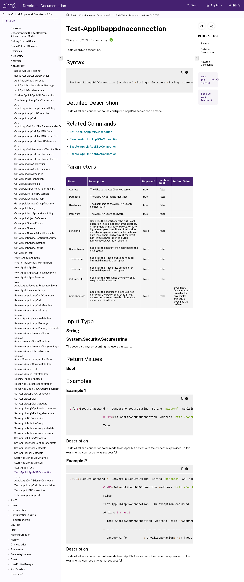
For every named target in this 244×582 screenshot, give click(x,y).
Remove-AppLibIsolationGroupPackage (36, 346)
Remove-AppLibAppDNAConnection (34, 295)
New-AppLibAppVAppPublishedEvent (35, 272)
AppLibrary (17, 66)
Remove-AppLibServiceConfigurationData (33, 358)
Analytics (16, 60)
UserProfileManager (22, 564)
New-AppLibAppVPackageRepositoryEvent (35, 284)
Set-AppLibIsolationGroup (28, 423)
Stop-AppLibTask (24, 467)
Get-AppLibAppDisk (25, 118)
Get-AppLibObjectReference (30, 218)
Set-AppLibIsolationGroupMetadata (34, 428)
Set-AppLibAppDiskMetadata (30, 403)
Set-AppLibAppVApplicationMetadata (35, 408)
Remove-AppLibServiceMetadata (33, 364)
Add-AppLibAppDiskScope (29, 80)
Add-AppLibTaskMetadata (29, 90)
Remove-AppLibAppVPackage (31, 323)
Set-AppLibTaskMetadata (28, 453)
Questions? (17, 574)
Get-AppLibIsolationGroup (29, 198)
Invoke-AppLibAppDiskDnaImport (33, 262)
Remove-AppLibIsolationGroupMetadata (32, 340)
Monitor (15, 539)
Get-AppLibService (25, 228)
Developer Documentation (44, 6)
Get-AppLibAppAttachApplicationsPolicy (34, 107)
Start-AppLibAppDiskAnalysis (31, 457)
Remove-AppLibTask (26, 369)
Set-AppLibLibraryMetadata (30, 438)
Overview (16, 28)
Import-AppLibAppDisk (27, 257)
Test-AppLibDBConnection (29, 490)
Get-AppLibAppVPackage (28, 174)
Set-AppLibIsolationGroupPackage (34, 433)
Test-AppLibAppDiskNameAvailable (34, 485)
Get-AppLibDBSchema (27, 183)
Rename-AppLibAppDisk (28, 379)
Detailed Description (207, 52)
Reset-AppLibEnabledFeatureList (33, 383)
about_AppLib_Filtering (27, 70)
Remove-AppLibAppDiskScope (31, 310)
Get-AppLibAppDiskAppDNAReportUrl (36, 136)
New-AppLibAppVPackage (29, 277)
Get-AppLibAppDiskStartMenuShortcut (36, 159)
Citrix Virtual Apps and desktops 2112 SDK (137, 15)
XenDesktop (18, 569)
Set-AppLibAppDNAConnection (32, 393)
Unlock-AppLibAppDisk (27, 495)
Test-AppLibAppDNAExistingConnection (34, 479)
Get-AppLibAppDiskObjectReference (35, 141)
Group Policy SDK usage (24, 46)
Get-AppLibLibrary (24, 208)
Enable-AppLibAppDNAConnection (34, 100)
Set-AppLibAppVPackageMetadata (34, 413)
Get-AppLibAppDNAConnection (32, 113)
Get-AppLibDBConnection (29, 179)
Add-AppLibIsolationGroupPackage (34, 85)
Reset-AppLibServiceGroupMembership (36, 388)
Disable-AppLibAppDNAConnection (34, 95)
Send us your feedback (206, 97)
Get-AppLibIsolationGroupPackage (34, 203)
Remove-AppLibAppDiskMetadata (33, 305)
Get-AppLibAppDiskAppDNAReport (34, 131)
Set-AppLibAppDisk (25, 398)
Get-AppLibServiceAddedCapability (34, 233)
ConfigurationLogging (23, 515)
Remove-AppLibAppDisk (28, 300)
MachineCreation (20, 534)
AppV (14, 500)
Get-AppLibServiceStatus (28, 248)
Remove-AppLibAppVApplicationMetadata (33, 317)
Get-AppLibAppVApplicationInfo (32, 169)
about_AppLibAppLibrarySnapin (32, 75)
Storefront (17, 549)
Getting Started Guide (23, 41)
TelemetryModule (21, 554)
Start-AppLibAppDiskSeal (28, 462)
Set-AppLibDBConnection (28, 418)
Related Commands (207, 64)
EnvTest (15, 524)
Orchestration (19, 544)
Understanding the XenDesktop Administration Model (29, 35)
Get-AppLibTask (23, 252)
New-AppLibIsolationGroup (29, 290)
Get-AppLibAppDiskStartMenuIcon (33, 154)
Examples (16, 51)
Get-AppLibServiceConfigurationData (35, 238)
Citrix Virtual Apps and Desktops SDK (92, 15)
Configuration (19, 510)
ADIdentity (17, 56)
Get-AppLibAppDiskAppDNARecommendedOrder (36, 125)
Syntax (207, 43)
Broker (15, 505)
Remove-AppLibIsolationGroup (31, 333)
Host (13, 529)
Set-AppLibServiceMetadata (30, 448)
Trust (14, 559)
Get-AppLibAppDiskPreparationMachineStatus (36, 148)
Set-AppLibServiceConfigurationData (35, 443)
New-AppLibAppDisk (26, 267)
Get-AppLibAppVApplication (30, 164)
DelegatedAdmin (20, 520)
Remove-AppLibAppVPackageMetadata (36, 328)
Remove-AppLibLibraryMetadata (32, 351)
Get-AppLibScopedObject (28, 223)
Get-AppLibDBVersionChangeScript (34, 188)
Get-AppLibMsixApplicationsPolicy (33, 213)
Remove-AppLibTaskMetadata (31, 374)
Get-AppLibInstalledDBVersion (31, 193)
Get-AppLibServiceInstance (29, 243)
